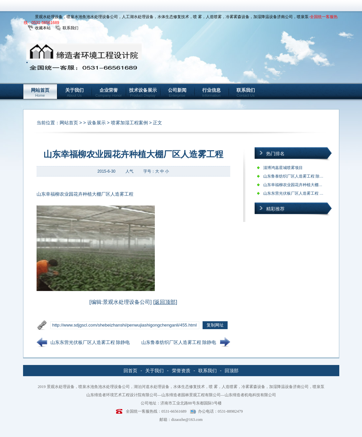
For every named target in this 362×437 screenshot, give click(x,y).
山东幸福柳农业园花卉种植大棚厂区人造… (300, 184)
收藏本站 (43, 28)
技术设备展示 (143, 92)
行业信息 (211, 92)
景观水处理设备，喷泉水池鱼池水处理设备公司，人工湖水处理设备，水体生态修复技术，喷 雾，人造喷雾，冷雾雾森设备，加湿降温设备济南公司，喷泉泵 (172, 16)
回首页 (130, 370)
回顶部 (231, 370)
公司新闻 (177, 92)
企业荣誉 (109, 92)
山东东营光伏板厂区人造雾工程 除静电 (90, 342)
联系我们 (70, 28)
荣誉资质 (181, 370)
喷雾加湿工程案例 (129, 122)
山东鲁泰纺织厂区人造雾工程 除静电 (178, 342)
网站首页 (40, 92)
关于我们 (74, 92)
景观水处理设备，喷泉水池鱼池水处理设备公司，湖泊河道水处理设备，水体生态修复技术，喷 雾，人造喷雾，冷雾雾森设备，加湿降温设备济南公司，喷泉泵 (185, 386)
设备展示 (96, 122)
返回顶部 (165, 302)
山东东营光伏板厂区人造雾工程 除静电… (299, 193)
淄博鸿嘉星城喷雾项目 (283, 167)
